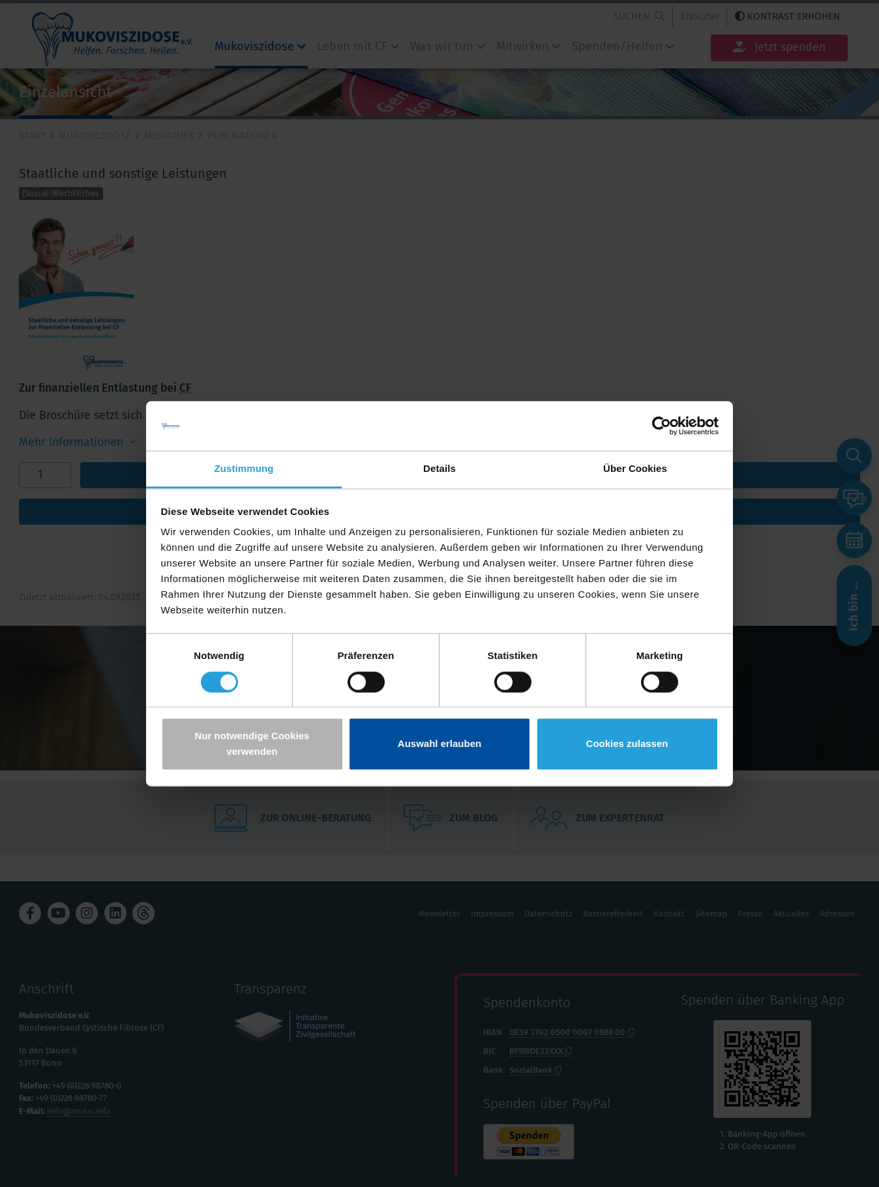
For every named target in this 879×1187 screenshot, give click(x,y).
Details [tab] (439, 469)
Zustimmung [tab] (244, 469)
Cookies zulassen (627, 744)
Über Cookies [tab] (635, 469)
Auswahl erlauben (439, 744)
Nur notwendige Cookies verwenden (252, 744)
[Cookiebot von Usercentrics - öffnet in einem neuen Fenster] (661, 425)
